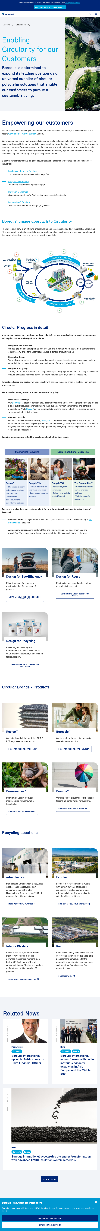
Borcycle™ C (47, 420)
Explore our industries (50, 1225)
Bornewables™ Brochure (19, 202)
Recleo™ (30, 409)
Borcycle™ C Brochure (18, 192)
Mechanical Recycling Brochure (22, 171)
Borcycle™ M (18, 403)
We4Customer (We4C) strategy (22, 134)
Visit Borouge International (50, 1218)
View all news (49, 1179)
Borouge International (72, 3)
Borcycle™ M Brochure (18, 181)
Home (6, 25)
